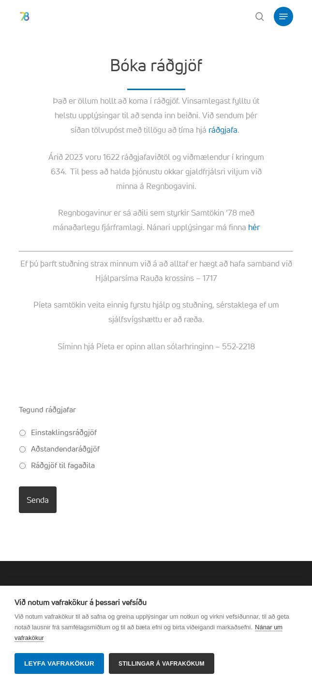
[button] (283, 16)
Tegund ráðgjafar (47, 410)
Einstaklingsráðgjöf (64, 432)
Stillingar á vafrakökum (162, 663)
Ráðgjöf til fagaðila (63, 465)
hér (254, 227)
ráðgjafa (223, 129)
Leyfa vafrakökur (59, 663)
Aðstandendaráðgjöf (65, 448)
